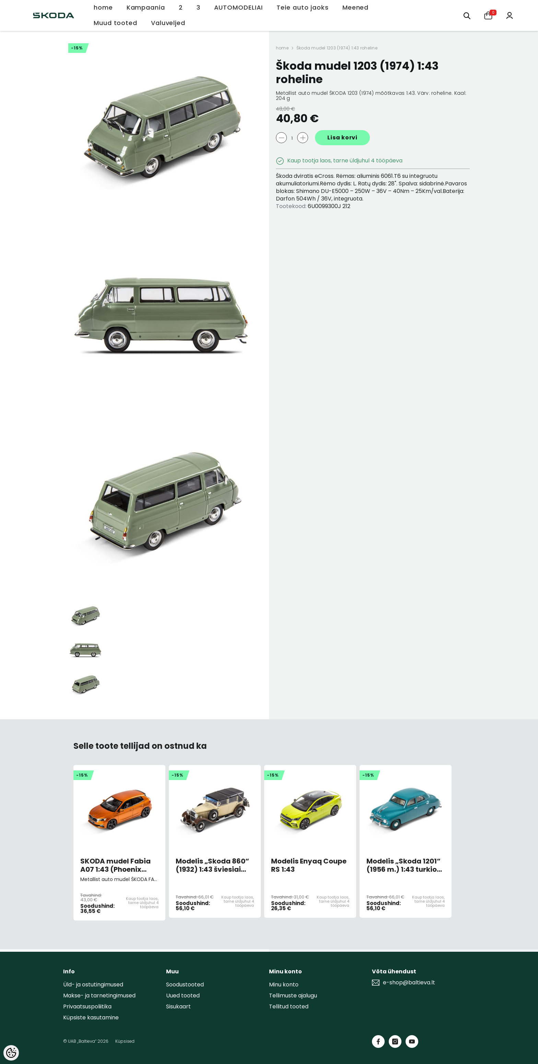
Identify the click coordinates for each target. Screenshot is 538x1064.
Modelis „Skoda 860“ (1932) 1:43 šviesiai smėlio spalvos (212, 865)
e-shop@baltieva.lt (409, 982)
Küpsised (124, 1041)
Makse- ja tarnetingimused (99, 995)
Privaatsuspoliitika (87, 1006)
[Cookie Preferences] (11, 1053)
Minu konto (284, 984)
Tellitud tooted (288, 1006)
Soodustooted (185, 984)
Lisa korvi (342, 137)
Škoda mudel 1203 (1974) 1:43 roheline (336, 48)
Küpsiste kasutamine (91, 1017)
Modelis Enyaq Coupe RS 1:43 (309, 865)
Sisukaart (178, 1006)
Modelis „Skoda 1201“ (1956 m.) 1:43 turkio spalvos (403, 865)
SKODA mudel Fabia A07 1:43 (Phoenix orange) (115, 865)
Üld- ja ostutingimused (93, 984)
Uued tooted (183, 995)
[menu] (467, 15)
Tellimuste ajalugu (293, 995)
